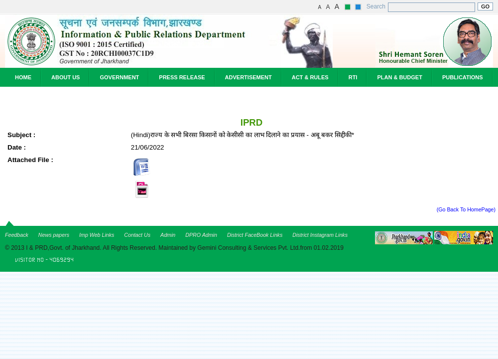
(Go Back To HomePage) (466, 209)
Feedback (16, 235)
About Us (65, 77)
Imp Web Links (96, 235)
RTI (353, 77)
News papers (53, 235)
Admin (167, 235)
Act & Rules (310, 77)
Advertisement (248, 77)
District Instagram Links (320, 235)
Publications (462, 77)
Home (23, 77)
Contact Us (137, 235)
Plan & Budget (399, 77)
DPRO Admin (201, 235)
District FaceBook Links (254, 235)
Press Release (182, 77)
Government (119, 77)
